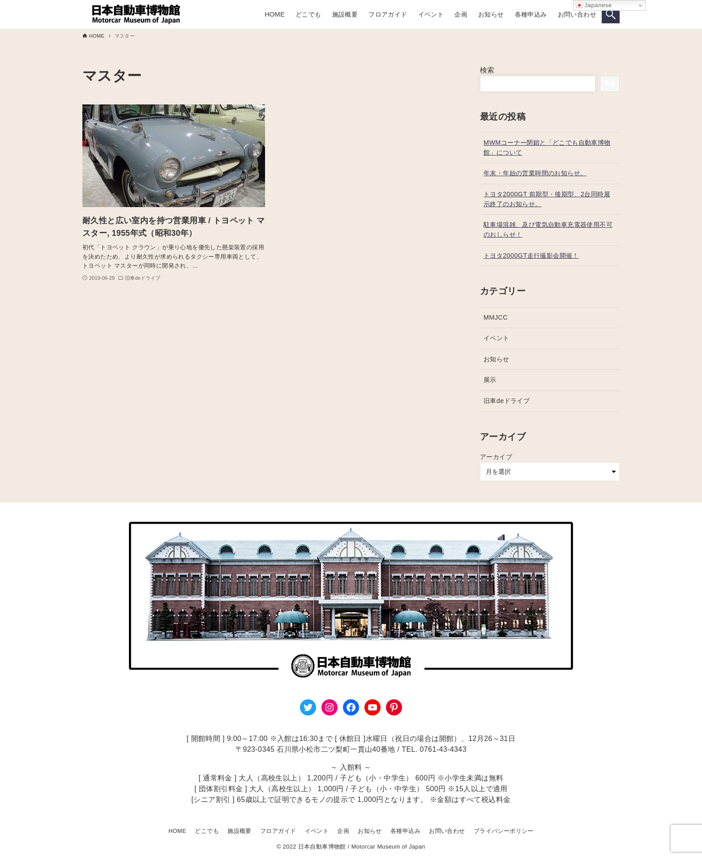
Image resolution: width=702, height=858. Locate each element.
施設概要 (239, 831)
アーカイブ (496, 456)
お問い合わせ (447, 831)
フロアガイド (278, 831)
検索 (487, 70)
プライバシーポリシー (504, 831)
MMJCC (496, 317)
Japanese (594, 5)
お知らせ (496, 359)
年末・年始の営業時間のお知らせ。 (535, 173)
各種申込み (405, 831)
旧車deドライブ (507, 400)
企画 (343, 831)
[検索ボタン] (611, 14)
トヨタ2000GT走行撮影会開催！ (531, 255)
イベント (496, 338)
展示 (490, 379)
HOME (177, 831)
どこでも (207, 831)
